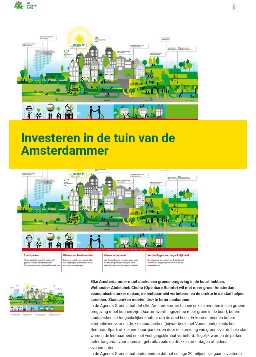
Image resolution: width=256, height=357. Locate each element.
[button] (234, 6)
